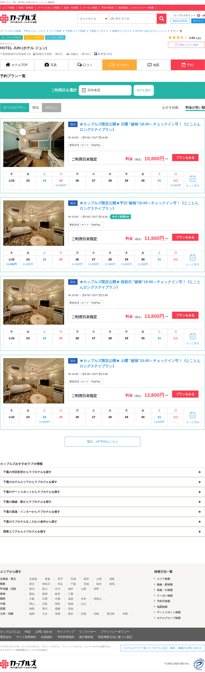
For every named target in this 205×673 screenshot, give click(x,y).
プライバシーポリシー (115, 631)
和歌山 (98, 598)
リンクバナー (87, 631)
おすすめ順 (170, 107)
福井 (70, 588)
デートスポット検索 (48, 7)
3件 (198, 38)
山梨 (83, 588)
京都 (57, 598)
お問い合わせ (43, 631)
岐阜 (57, 593)
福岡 (32, 613)
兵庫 (44, 598)
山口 (83, 603)
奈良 (83, 598)
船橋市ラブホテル (122, 31)
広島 (44, 603)
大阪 (32, 598)
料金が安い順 (195, 107)
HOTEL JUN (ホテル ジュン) (150, 31)
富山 (44, 588)
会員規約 (46, 637)
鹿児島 (111, 613)
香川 (44, 608)
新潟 (32, 588)
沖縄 (125, 613)
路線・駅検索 (26, 7)
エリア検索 (8, 7)
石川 (57, 588)
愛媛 (57, 608)
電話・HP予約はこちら (102, 441)
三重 (70, 593)
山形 (99, 578)
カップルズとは (10, 631)
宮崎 (96, 613)
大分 (44, 613)
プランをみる (185, 157)
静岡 (44, 593)
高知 (70, 608)
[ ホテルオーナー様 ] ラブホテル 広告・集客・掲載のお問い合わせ (162, 647)
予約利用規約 (65, 637)
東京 (32, 583)
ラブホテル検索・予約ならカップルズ (24, 31)
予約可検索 (107, 7)
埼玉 (60, 583)
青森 (47, 578)
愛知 (32, 593)
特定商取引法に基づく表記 (115, 637)
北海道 (33, 578)
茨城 (86, 583)
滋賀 (70, 598)
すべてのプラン (14, 107)
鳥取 (57, 603)
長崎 (57, 613)
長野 (96, 588)
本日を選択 (144, 90)
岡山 (32, 603)
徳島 (32, 608)
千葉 (73, 583)
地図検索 (123, 7)
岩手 (60, 578)
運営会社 (5, 637)
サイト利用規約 (26, 637)
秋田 (86, 578)
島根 (70, 603)
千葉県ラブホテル (98, 31)
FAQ (27, 631)
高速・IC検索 (71, 7)
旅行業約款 (86, 637)
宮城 (73, 578)
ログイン (198, 20)
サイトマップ (65, 631)
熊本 (70, 613)
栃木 (99, 583)
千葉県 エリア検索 (75, 31)
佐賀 (83, 613)
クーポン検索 (90, 7)
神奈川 (46, 583)
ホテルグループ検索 (143, 7)
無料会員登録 (180, 20)
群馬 (112, 583)
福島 (112, 578)
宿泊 (35, 107)
